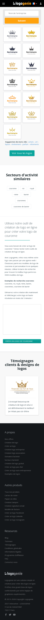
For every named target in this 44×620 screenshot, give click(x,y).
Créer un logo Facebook (14, 513)
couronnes (21, 200)
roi (23, 188)
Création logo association (15, 453)
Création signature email (14, 506)
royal (32, 188)
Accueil (22, 3)
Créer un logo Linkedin (14, 516)
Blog (6, 538)
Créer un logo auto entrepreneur (18, 470)
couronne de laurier (21, 206)
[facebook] (6, 615)
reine (16, 194)
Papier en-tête (11, 499)
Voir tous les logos (22, 153)
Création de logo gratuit (14, 463)
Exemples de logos (12, 474)
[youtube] (14, 615)
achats (31, 142)
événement (16, 144)
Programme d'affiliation (14, 555)
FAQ (6, 559)
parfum (25, 144)
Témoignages (10, 545)
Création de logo (11, 442)
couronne (13, 188)
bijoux (7, 144)
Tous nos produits (12, 492)
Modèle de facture (12, 509)
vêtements (34, 144)
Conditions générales (13, 548)
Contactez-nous (11, 562)
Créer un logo (10, 446)
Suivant (22, 20)
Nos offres (9, 439)
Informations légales (13, 552)
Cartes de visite (11, 495)
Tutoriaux (8, 541)
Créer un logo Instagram (14, 520)
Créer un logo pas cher (14, 467)
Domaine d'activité (12, 456)
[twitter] (10, 615)
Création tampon (11, 502)
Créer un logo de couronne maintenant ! (19, 341)
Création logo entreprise (15, 449)
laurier (26, 194)
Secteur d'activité (12, 460)
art (36, 142)
